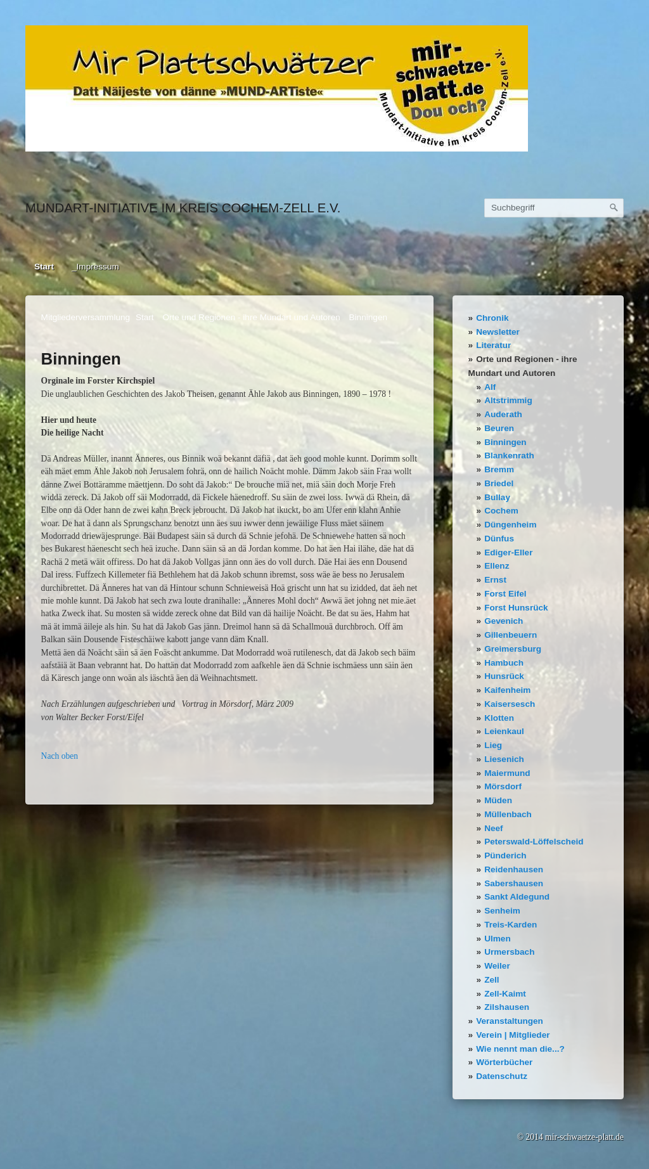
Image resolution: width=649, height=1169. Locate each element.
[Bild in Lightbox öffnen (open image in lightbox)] (276, 88)
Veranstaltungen (509, 1021)
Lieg (493, 745)
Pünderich (505, 855)
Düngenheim (510, 524)
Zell (491, 980)
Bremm (499, 469)
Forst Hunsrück (516, 607)
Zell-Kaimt (505, 993)
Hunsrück (504, 676)
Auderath (503, 414)
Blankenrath (509, 455)
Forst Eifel (505, 593)
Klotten (499, 718)
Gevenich (503, 621)
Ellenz (496, 566)
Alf (490, 387)
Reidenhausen (513, 869)
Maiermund (507, 773)
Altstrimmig (508, 400)
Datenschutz (501, 1076)
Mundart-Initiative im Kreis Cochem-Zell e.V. (182, 208)
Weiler (497, 966)
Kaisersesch (509, 704)
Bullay (497, 497)
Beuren (499, 428)
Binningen (505, 442)
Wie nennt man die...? (520, 1049)
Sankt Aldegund (516, 896)
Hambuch (504, 663)
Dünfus (499, 538)
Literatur (493, 345)
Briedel (498, 483)
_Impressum (95, 266)
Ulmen (497, 938)
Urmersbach (509, 952)
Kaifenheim (507, 690)
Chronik (492, 318)
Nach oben (60, 756)
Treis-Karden (510, 924)
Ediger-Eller (508, 552)
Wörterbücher (504, 1062)
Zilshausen (506, 1007)
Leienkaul (504, 731)
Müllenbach (508, 814)
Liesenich (504, 759)
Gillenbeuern (510, 635)
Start (44, 266)
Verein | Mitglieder (512, 1035)
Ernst (495, 579)
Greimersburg (512, 649)
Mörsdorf (503, 786)
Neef (493, 828)
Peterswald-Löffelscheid (533, 841)
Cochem (501, 510)
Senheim (502, 910)
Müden (498, 800)
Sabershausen (513, 883)
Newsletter (498, 332)
